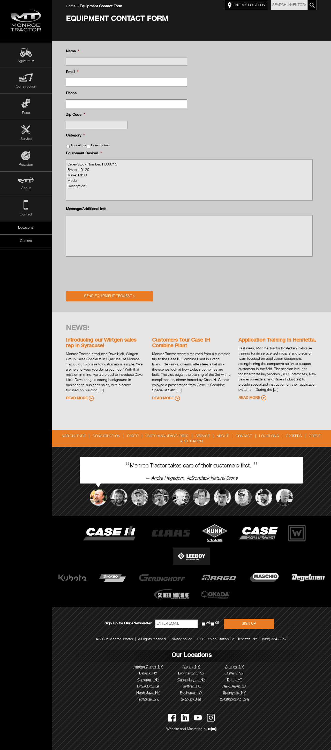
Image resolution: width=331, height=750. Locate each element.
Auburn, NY (234, 667)
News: (77, 328)
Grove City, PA (148, 686)
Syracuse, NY (148, 699)
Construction (26, 87)
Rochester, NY (191, 693)
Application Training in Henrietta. (277, 340)
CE (217, 623)
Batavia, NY (148, 673)
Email (72, 72)
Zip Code (75, 115)
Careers (26, 241)
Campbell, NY (148, 680)
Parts (26, 113)
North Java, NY (148, 693)
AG (208, 623)
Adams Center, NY (148, 667)
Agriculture (26, 61)
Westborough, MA (234, 699)
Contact (26, 215)
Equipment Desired (84, 153)
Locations (26, 228)
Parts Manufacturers (167, 436)
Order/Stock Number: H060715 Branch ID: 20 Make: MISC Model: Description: (189, 180)
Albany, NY (191, 667)
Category (75, 136)
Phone (71, 93)
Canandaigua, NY (191, 680)
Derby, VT (234, 680)
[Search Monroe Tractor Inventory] (312, 5)
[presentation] (105, 273)
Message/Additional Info (86, 209)
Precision (26, 165)
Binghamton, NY (191, 673)
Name (72, 51)
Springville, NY (234, 693)
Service (26, 139)
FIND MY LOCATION (246, 5)
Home (71, 6)
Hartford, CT (191, 686)
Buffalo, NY (234, 673)
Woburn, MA (191, 699)
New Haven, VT (234, 686)
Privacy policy (181, 639)
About (26, 188)
